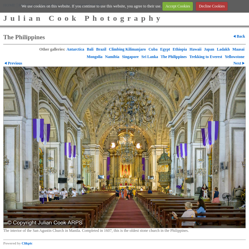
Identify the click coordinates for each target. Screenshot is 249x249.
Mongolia (94, 56)
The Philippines (174, 56)
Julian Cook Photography (83, 18)
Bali (90, 49)
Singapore (130, 56)
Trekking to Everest (205, 56)
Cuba (153, 49)
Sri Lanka (149, 56)
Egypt (165, 49)
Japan (209, 49)
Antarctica (75, 49)
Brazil (101, 49)
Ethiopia (180, 49)
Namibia (112, 56)
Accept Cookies (177, 6)
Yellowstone (234, 56)
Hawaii (196, 49)
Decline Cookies (212, 6)
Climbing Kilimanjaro (127, 49)
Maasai (238, 49)
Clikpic (27, 243)
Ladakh (223, 49)
